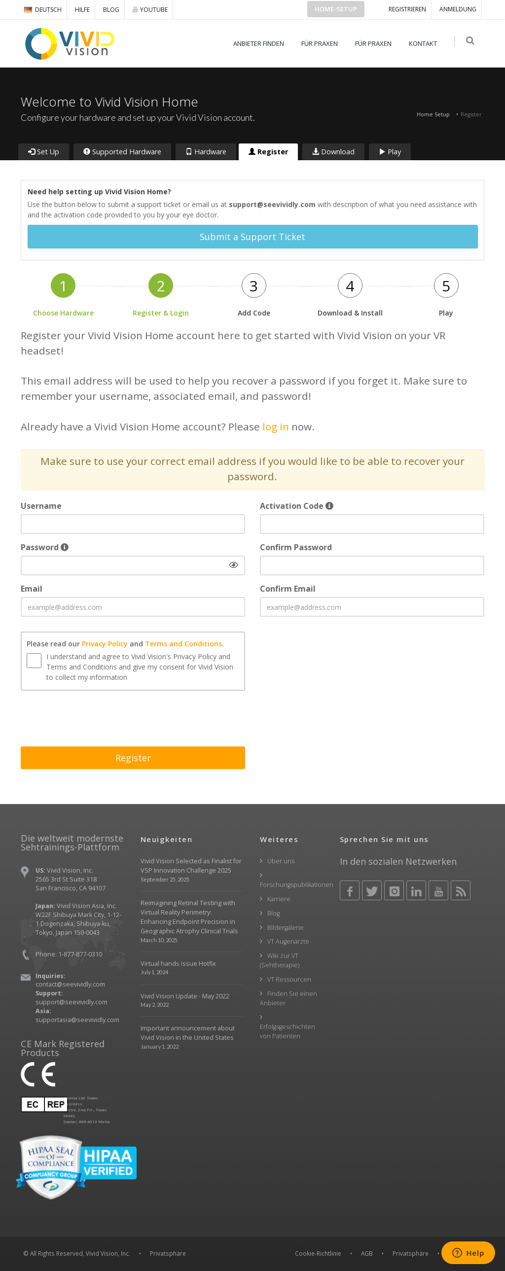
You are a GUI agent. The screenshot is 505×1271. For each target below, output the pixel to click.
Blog (111, 9)
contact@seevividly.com (70, 984)
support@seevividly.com (72, 1002)
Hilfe (82, 9)
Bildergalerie (285, 927)
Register (268, 151)
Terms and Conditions (183, 643)
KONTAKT (425, 43)
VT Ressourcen (289, 979)
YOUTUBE (150, 9)
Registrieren (407, 9)
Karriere (278, 899)
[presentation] (96, 719)
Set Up (43, 151)
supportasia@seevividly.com (77, 1020)
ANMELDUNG (457, 9)
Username (41, 505)
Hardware (205, 151)
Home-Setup (336, 8)
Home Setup (433, 114)
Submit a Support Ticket (252, 237)
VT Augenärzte (288, 941)
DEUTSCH (43, 9)
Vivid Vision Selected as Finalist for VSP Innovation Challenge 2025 (191, 866)
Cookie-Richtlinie (318, 1253)
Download (333, 151)
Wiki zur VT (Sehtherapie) (279, 960)
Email (31, 588)
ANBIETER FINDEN (260, 43)
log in (275, 426)
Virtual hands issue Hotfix (178, 963)
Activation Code (296, 505)
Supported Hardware (122, 151)
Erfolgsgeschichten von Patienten (287, 1031)
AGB (367, 1253)
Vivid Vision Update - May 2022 (185, 995)
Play (390, 151)
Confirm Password (296, 547)
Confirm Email (288, 588)
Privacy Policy (105, 643)
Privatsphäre (411, 1253)
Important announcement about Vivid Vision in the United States (188, 1033)
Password (45, 547)
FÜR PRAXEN (321, 43)
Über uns (280, 861)
